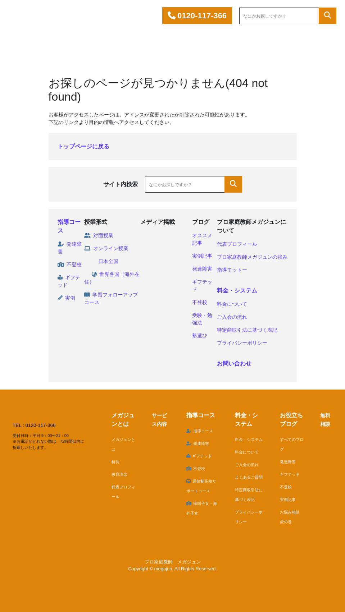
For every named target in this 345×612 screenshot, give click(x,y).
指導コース (199, 431)
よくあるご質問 (249, 477)
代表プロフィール (237, 244)
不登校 (70, 264)
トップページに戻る (83, 146)
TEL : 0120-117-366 (34, 425)
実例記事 (202, 256)
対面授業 (98, 235)
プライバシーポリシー (242, 343)
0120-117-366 (197, 15)
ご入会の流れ (232, 317)
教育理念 (119, 474)
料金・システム (237, 290)
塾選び (199, 336)
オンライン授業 (106, 248)
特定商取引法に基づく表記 (247, 330)
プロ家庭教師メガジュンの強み (252, 257)
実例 (66, 298)
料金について (232, 304)
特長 (115, 462)
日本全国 (101, 261)
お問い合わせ (234, 363)
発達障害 (202, 269)
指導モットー (232, 270)
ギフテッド (199, 456)
